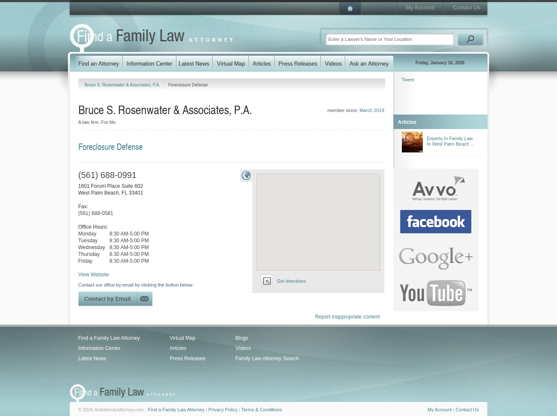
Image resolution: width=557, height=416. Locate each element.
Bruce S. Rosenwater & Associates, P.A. (123, 85)
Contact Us (466, 7)
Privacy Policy (222, 409)
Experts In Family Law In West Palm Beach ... (451, 141)
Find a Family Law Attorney (109, 338)
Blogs (241, 338)
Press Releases (187, 358)
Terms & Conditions (261, 409)
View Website (93, 275)
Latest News (92, 358)
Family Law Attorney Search (267, 358)
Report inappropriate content (347, 317)
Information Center (99, 348)
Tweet (408, 79)
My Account (420, 7)
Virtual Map (182, 338)
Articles (178, 348)
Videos (243, 348)
